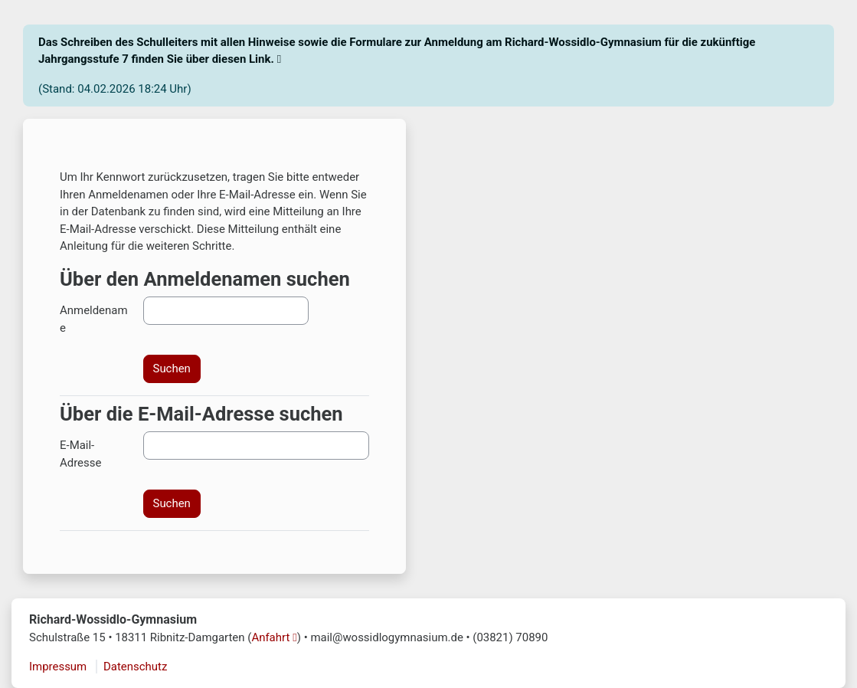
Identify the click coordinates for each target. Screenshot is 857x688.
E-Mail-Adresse (80, 453)
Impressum (58, 666)
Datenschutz (135, 666)
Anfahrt (270, 637)
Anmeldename (94, 318)
